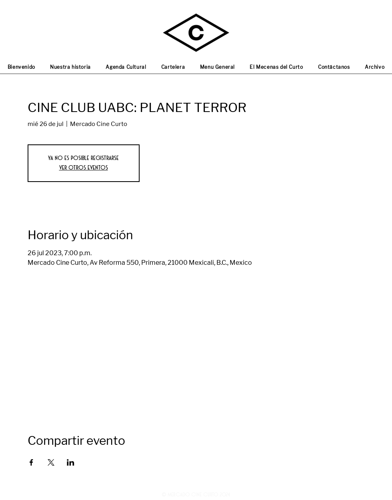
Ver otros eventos (83, 167)
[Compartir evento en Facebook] (31, 462)
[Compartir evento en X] (51, 462)
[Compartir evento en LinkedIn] (70, 462)
